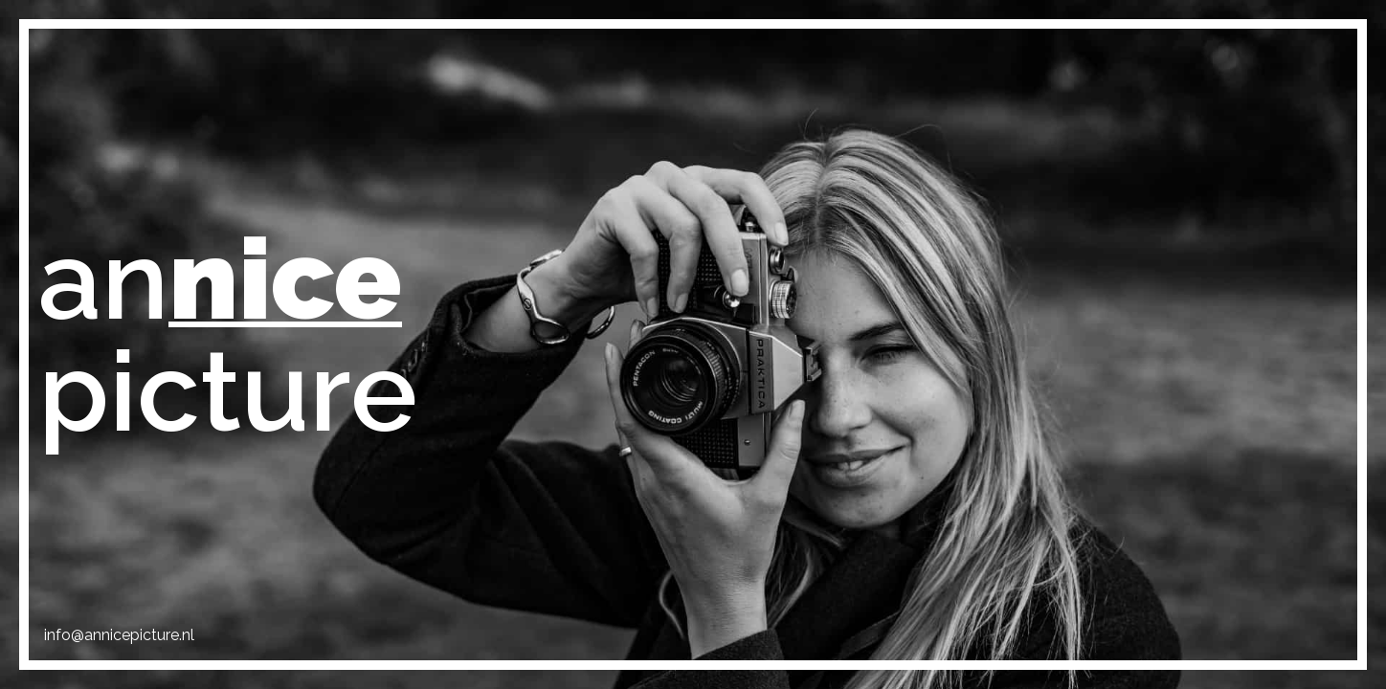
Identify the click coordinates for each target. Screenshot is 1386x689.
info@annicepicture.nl (119, 635)
